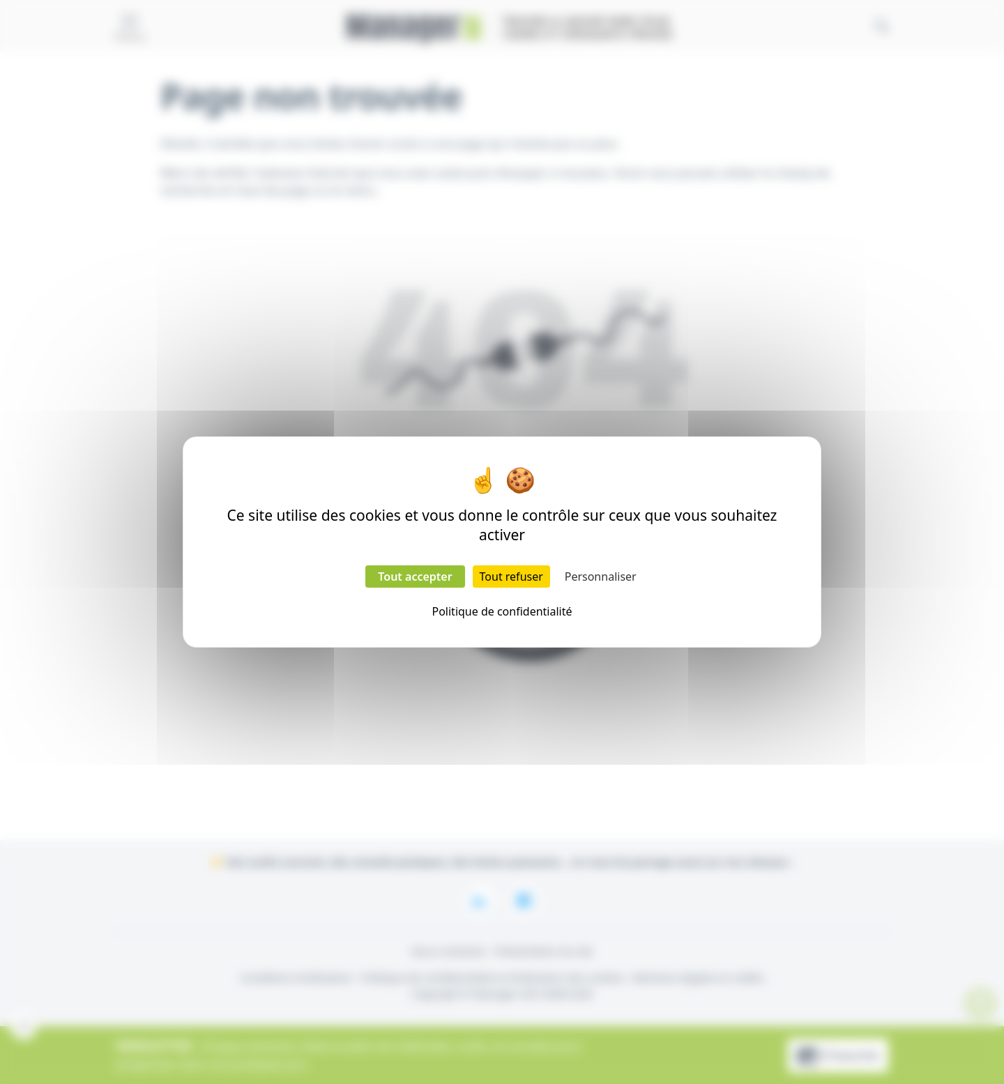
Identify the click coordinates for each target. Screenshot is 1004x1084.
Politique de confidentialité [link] (502, 611)
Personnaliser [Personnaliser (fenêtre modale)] (601, 576)
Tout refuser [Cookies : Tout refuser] (511, 576)
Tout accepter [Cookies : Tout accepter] (415, 576)
